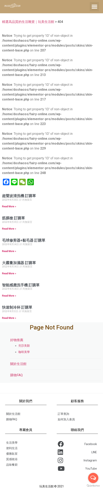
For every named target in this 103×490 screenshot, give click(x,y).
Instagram (77, 460)
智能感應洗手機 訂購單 (21, 285)
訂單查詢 (63, 413)
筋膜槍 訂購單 (13, 218)
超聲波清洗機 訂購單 (19, 196)
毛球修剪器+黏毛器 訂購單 (23, 240)
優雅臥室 (12, 453)
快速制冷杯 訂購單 (17, 307)
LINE (77, 452)
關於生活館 (18, 364)
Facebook (77, 444)
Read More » (9, 206)
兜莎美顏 (24, 345)
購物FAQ (16, 375)
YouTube (77, 468)
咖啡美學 (24, 352)
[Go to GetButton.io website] (93, 485)
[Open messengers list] (93, 478)
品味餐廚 (12, 464)
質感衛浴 (12, 459)
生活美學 (12, 442)
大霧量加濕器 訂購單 (19, 263)
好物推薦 (16, 340)
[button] (94, 6)
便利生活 (12, 448)
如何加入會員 (66, 419)
